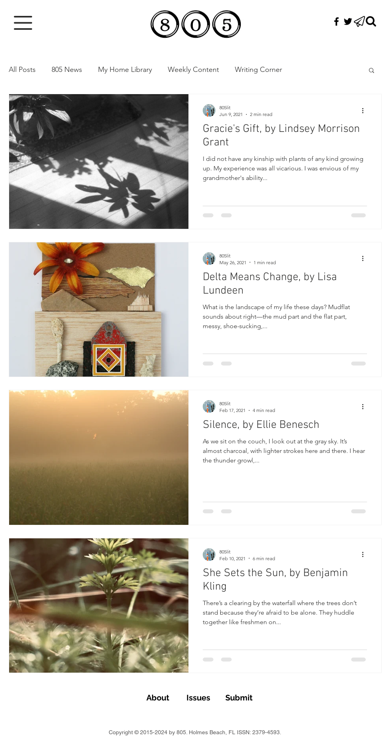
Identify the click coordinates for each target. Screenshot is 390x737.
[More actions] (366, 110)
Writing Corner (258, 69)
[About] (158, 697)
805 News (67, 69)
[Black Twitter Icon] (347, 21)
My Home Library (125, 69)
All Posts (22, 69)
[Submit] (239, 697)
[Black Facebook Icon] (336, 21)
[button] (23, 23)
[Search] (371, 21)
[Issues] (198, 697)
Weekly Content (193, 69)
